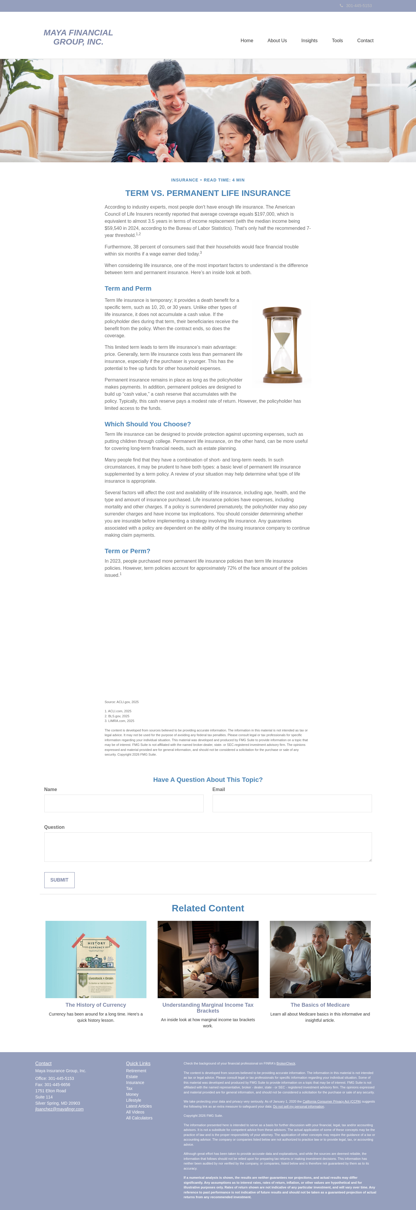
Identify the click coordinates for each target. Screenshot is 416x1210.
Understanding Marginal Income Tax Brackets (208, 1008)
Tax (129, 1088)
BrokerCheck (286, 1063)
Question (54, 827)
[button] (276, 35)
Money (132, 1094)
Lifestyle (133, 1100)
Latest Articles (139, 1106)
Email (219, 789)
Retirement (136, 1070)
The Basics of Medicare (320, 1005)
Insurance (135, 1082)
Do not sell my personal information (298, 1106)
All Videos (135, 1112)
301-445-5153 (356, 5)
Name (50, 789)
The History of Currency (96, 1005)
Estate (132, 1076)
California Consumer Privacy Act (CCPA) (332, 1101)
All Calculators (139, 1118)
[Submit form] (59, 880)
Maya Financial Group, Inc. (78, 37)
